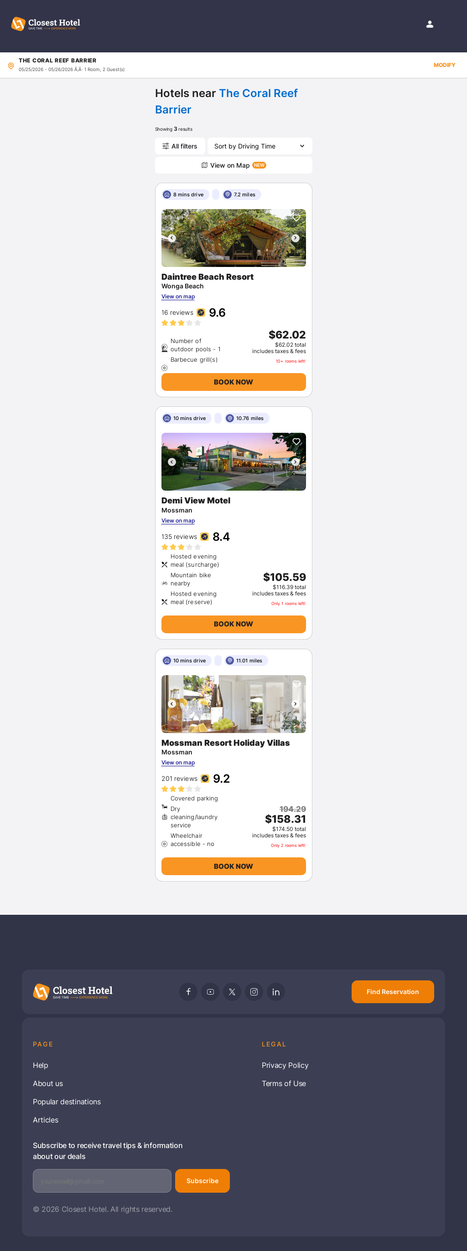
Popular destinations (67, 1101)
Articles (45, 1119)
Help (40, 1065)
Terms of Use (284, 1083)
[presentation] (172, 238)
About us (47, 1083)
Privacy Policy (285, 1065)
